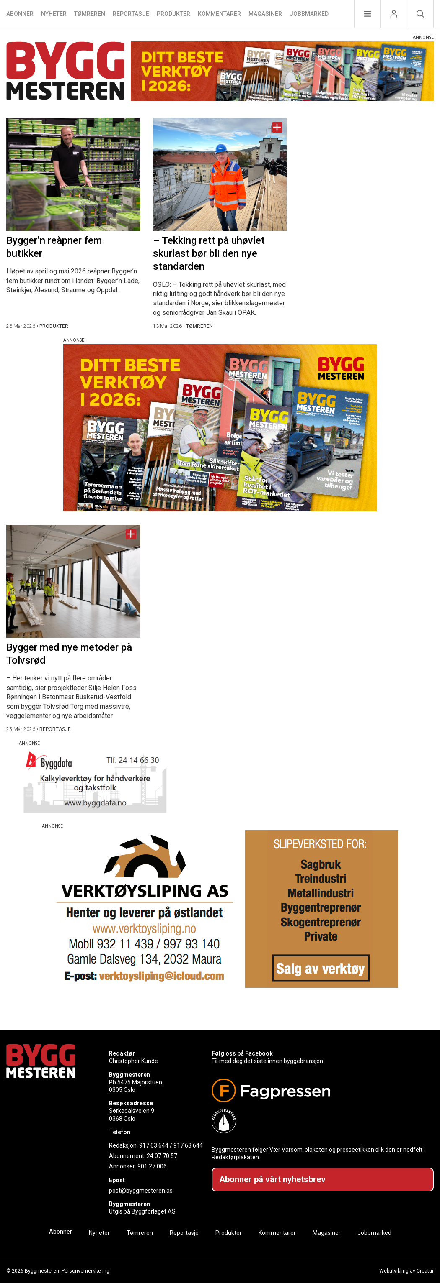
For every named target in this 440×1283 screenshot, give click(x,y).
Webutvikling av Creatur (406, 1271)
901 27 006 (152, 1166)
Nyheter (54, 13)
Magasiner (265, 13)
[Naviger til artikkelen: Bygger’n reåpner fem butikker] (73, 174)
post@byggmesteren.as (141, 1190)
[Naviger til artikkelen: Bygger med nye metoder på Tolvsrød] (73, 581)
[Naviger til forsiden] (65, 72)
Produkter (173, 13)
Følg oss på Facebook (242, 1053)
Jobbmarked (309, 13)
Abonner (20, 13)
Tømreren (89, 13)
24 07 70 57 (162, 1156)
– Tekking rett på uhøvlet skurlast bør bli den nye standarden (209, 253)
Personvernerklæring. (86, 1271)
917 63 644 (153, 1145)
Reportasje (131, 13)
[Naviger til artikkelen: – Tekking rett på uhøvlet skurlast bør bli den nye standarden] (220, 174)
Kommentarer (219, 13)
